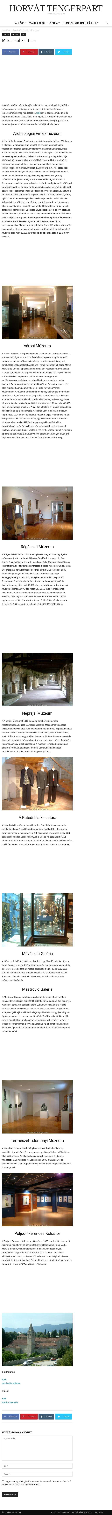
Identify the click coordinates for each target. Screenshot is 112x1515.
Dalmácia (20, 22)
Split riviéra (15, 34)
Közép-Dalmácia (10, 1402)
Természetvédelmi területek (80, 22)
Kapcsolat (99, 1512)
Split (23, 34)
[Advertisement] (37, 80)
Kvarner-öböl (38, 22)
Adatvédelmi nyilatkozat (82, 1512)
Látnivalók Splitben (11, 1383)
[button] (106, 23)
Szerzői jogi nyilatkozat (60, 1512)
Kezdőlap (6, 30)
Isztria (55, 22)
